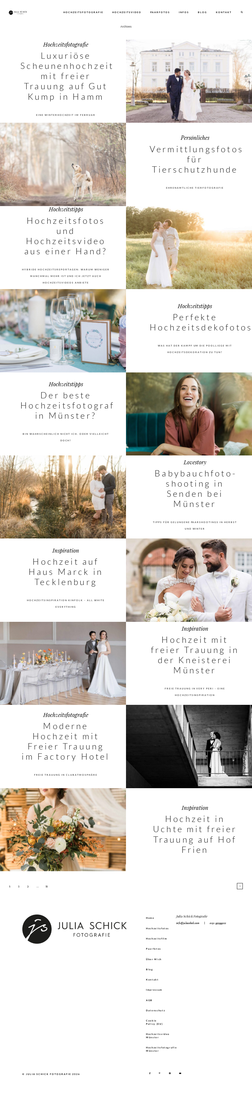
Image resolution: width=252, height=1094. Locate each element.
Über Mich (154, 959)
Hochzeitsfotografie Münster (157, 1049)
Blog (202, 12)
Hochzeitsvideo (126, 12)
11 (47, 886)
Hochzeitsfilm (156, 938)
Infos (184, 12)
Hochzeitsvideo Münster (157, 1036)
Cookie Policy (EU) (154, 1022)
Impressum (154, 989)
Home (150, 917)
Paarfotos (160, 12)
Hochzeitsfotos (157, 928)
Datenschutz (155, 1010)
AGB (149, 1000)
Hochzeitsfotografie (83, 12)
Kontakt (224, 12)
